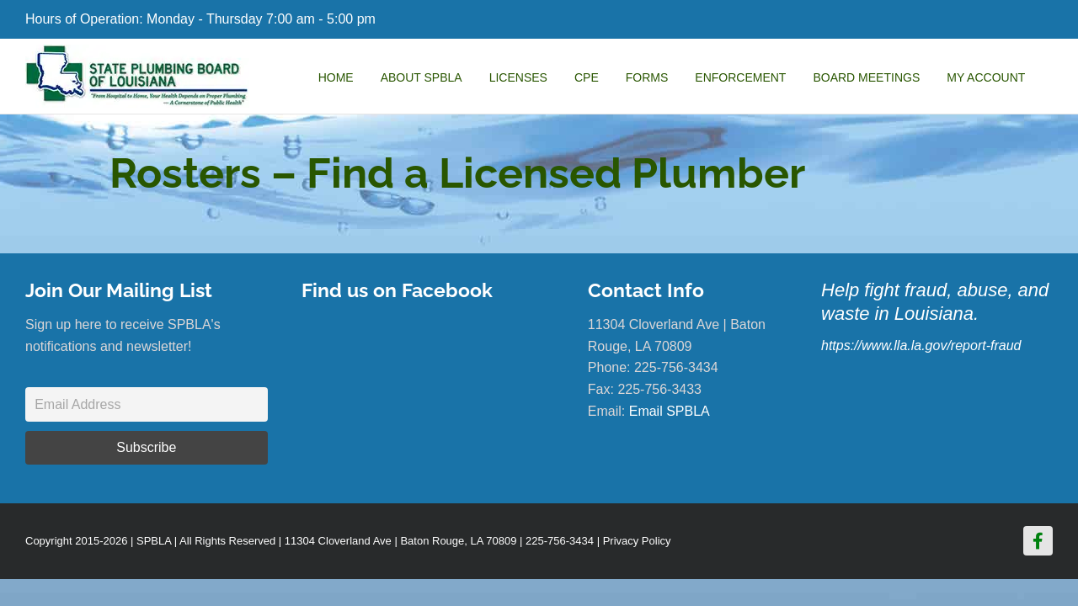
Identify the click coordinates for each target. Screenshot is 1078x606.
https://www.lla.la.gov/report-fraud (921, 345)
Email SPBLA (669, 411)
